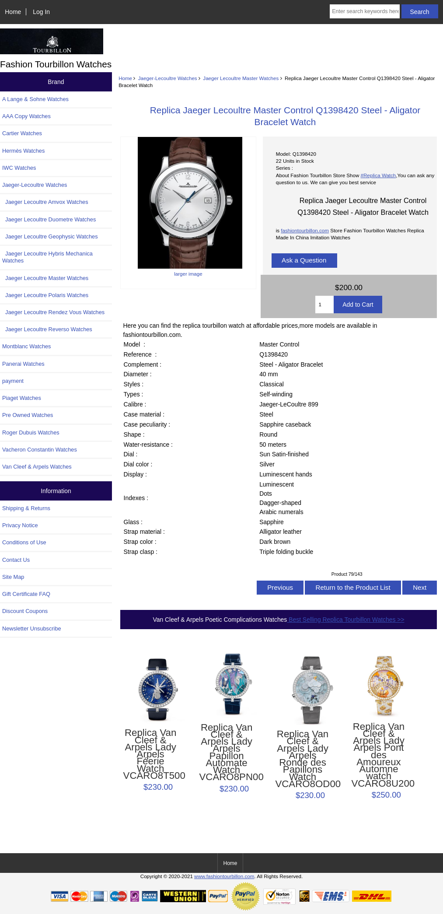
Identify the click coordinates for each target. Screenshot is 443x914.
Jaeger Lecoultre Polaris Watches (45, 295)
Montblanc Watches (26, 346)
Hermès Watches (23, 150)
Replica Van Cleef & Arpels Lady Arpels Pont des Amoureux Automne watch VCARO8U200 (378, 755)
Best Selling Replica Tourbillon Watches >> (345, 619)
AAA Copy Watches (26, 116)
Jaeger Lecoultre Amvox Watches (45, 202)
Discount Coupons (25, 611)
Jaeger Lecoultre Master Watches (241, 78)
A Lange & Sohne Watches (35, 99)
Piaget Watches (21, 398)
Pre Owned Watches (27, 415)
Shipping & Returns (26, 508)
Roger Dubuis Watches (30, 432)
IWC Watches (19, 168)
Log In (41, 11)
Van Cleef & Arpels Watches (37, 466)
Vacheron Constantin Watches (39, 449)
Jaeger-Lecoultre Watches (167, 78)
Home (13, 11)
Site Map (13, 577)
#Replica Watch (378, 175)
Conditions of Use (24, 542)
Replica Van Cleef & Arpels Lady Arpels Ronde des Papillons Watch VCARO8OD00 (302, 759)
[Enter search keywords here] (365, 11)
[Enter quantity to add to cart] (324, 304)
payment (13, 381)
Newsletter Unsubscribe (31, 628)
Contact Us (16, 560)
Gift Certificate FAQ (26, 594)
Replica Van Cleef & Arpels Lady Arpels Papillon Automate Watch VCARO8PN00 (226, 752)
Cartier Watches (22, 133)
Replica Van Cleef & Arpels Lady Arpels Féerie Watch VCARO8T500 (150, 754)
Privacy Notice (20, 525)
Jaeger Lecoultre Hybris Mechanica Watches (47, 257)
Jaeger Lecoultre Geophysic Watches (50, 236)
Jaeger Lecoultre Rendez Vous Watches (53, 312)
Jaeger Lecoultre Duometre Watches (49, 219)
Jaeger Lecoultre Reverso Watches (47, 329)
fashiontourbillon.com (305, 230)
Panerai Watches (23, 364)
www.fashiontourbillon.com (224, 876)
